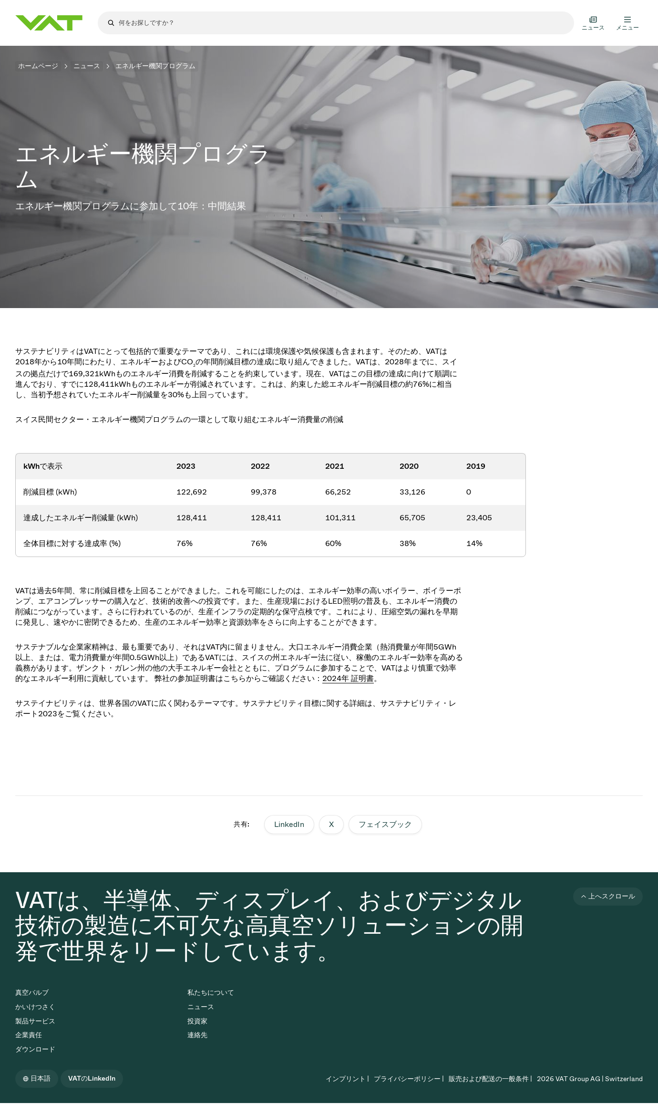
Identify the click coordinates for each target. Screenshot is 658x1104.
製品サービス (35, 1021)
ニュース (86, 66)
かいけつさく (35, 1007)
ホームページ (38, 66)
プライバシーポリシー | (409, 1079)
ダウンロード (35, 1049)
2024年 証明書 (348, 678)
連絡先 (197, 1035)
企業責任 (28, 1035)
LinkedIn (289, 824)
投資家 (197, 1021)
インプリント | (347, 1079)
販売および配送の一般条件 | (490, 1079)
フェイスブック (385, 824)
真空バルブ (32, 993)
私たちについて (210, 993)
